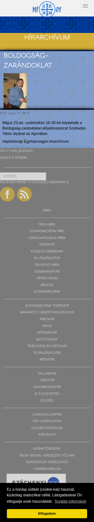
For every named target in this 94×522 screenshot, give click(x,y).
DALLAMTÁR (47, 374)
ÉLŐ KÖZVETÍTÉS (47, 394)
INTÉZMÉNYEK (47, 333)
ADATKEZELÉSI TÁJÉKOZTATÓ (47, 462)
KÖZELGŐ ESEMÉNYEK (47, 251)
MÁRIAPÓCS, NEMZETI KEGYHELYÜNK (47, 312)
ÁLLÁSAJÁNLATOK (47, 258)
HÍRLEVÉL (47, 285)
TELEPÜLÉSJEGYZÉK (47, 353)
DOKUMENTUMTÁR (47, 387)
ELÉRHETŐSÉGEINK (47, 449)
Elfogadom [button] (47, 513)
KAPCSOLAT (47, 435)
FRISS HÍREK (47, 225)
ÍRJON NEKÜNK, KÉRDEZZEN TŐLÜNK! (47, 455)
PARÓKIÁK (47, 319)
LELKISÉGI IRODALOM (47, 428)
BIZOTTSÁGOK (47, 339)
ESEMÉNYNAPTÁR (47, 272)
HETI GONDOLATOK (47, 421)
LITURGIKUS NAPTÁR (47, 415)
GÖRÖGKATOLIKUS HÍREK (47, 238)
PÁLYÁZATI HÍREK (47, 265)
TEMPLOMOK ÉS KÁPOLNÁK (47, 346)
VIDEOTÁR (47, 380)
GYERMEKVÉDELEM (47, 469)
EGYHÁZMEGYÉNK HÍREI (47, 231)
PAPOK (47, 326)
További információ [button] (70, 501)
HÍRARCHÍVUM (47, 278)
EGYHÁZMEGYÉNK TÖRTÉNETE (47, 306)
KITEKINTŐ (47, 245)
